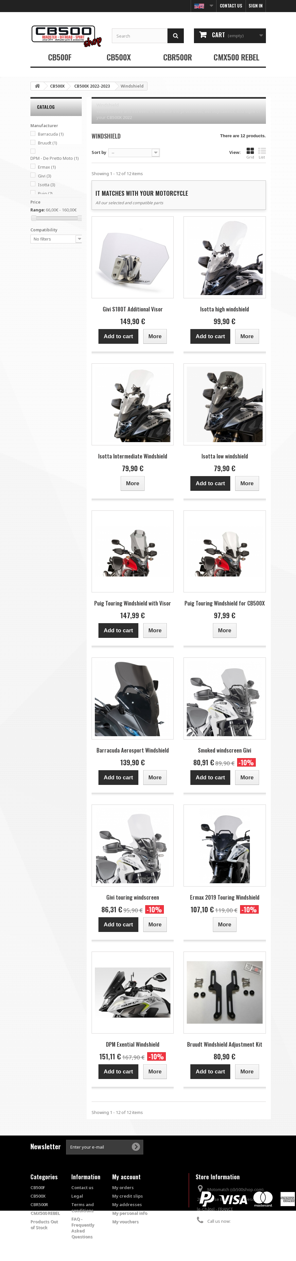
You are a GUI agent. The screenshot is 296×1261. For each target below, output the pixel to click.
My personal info (129, 1213)
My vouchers (125, 1221)
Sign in (256, 5)
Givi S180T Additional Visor (133, 309)
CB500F (60, 57)
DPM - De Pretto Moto (54, 158)
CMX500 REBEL (236, 57)
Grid (250, 153)
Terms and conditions (82, 1207)
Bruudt (47, 143)
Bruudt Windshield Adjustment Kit (224, 1044)
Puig (45, 193)
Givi (44, 176)
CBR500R (177, 57)
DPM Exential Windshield (132, 1044)
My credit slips (127, 1196)
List (262, 153)
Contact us (231, 5)
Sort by (99, 152)
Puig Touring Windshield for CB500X (224, 603)
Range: (37, 210)
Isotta (46, 185)
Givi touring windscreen (132, 897)
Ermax (47, 167)
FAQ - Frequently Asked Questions (82, 1227)
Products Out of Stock (44, 1224)
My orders (123, 1187)
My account (126, 1176)
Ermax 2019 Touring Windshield (224, 897)
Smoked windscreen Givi (224, 750)
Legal (77, 1196)
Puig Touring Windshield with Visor (132, 603)
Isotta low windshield (224, 456)
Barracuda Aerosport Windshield (132, 750)
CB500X (119, 57)
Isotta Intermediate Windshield (132, 456)
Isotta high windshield (224, 309)
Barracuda (51, 134)
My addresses (127, 1204)
